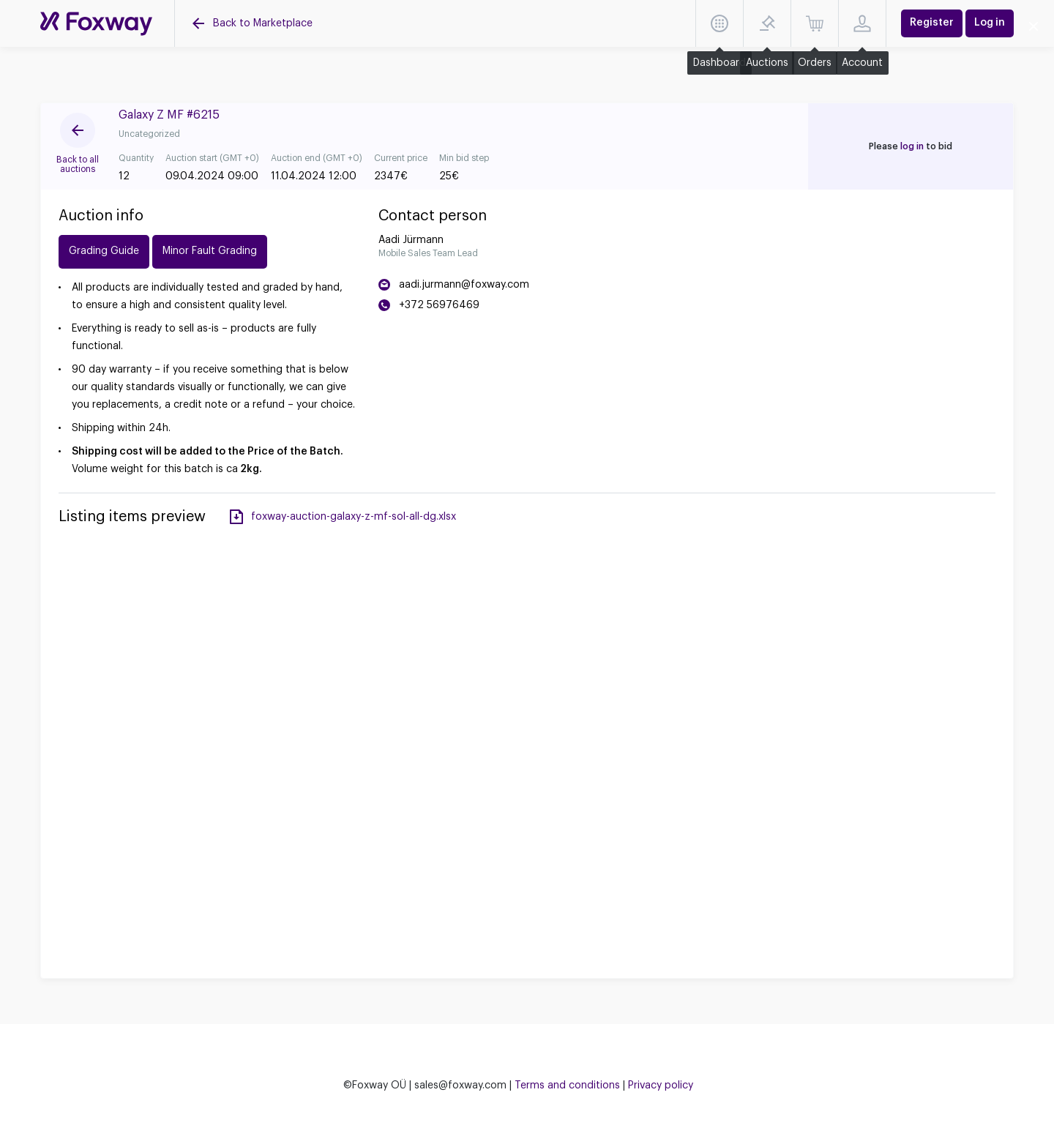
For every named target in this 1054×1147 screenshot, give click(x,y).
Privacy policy (660, 1085)
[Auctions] (96, 24)
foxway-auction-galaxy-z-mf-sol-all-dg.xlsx (353, 517)
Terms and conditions (567, 1085)
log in (912, 146)
